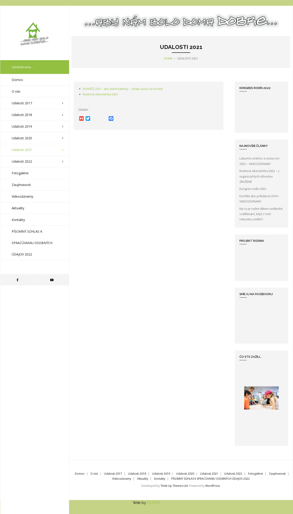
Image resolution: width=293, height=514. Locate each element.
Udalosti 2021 (209, 474)
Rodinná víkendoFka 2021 (100, 94)
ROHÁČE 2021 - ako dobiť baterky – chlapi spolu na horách (123, 89)
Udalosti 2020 (185, 474)
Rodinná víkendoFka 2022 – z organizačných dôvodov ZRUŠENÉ (259, 176)
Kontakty (159, 478)
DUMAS (153, 502)
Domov (79, 474)
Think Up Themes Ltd (174, 486)
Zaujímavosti (277, 474)
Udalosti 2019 (161, 474)
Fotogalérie (255, 474)
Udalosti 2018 (137, 474)
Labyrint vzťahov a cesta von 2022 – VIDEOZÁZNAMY (259, 161)
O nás (94, 474)
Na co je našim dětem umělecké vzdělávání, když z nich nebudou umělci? (261, 213)
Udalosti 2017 (113, 474)
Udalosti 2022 (233, 474)
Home (168, 58)
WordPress (212, 486)
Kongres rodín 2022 (252, 189)
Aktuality (142, 478)
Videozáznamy (121, 478)
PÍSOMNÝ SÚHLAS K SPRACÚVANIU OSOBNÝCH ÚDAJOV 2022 (210, 478)
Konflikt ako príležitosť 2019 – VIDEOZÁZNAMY (259, 198)
